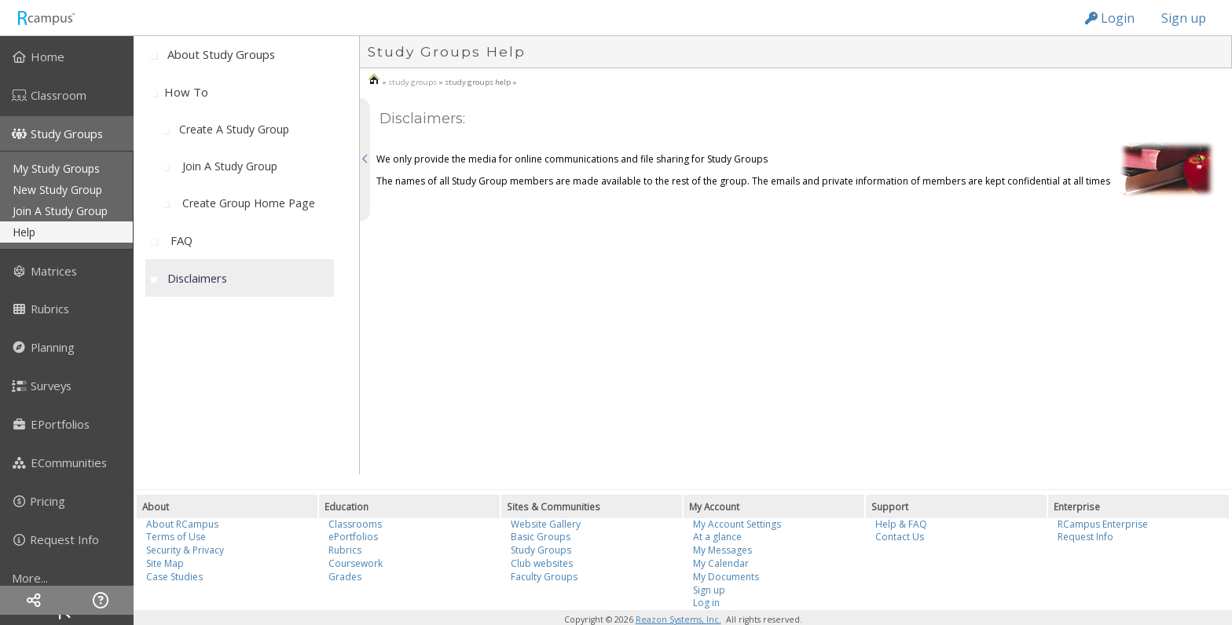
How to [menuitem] (186, 92)
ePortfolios (353, 536)
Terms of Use (176, 536)
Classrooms (355, 524)
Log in (706, 602)
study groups (412, 82)
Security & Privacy (185, 550)
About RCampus (182, 524)
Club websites (542, 563)
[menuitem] (67, 56)
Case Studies (174, 576)
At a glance (717, 536)
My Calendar (721, 563)
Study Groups (541, 550)
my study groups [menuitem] (56, 168)
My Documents (726, 576)
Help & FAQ (901, 524)
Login (1110, 18)
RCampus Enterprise (1103, 524)
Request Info (1085, 536)
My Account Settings (737, 524)
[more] (67, 578)
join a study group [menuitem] (60, 210)
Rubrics (344, 550)
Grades (344, 576)
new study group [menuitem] (57, 189)
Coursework (355, 563)
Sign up (1183, 18)
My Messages (722, 550)
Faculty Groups (544, 576)
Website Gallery (546, 524)
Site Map (165, 563)
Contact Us (899, 536)
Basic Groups (540, 536)
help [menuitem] (24, 232)
